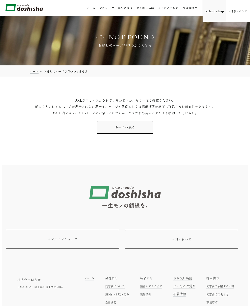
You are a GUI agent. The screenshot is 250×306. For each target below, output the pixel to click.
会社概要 (110, 304)
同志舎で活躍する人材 (220, 287)
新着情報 (179, 295)
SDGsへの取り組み (117, 295)
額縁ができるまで (151, 287)
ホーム (91, 8)
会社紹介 (105, 8)
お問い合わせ (238, 11)
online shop (214, 11)
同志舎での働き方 (217, 295)
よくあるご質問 (168, 8)
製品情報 (145, 295)
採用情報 (188, 8)
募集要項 (211, 304)
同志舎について (115, 287)
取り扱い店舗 (145, 8)
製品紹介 (124, 8)
